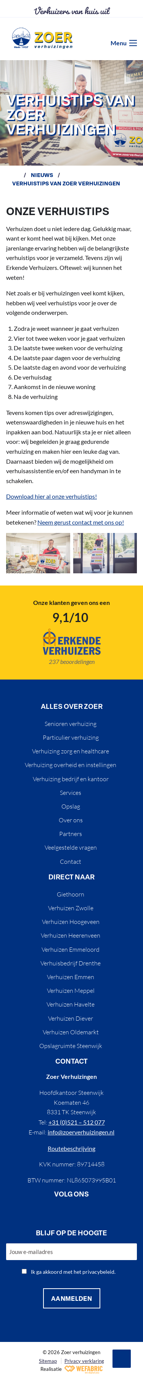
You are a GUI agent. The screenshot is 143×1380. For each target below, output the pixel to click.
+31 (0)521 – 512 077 (76, 1122)
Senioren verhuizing (70, 723)
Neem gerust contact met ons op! (80, 522)
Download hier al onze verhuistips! (51, 496)
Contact (70, 861)
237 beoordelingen (72, 661)
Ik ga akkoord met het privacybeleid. (73, 1271)
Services (70, 792)
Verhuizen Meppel (71, 990)
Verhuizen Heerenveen (70, 935)
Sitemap (48, 1361)
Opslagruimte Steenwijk (70, 1046)
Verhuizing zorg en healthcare (70, 751)
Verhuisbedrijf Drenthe (70, 963)
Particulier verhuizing (71, 737)
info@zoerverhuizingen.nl (81, 1132)
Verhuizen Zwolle (70, 908)
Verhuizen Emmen (70, 977)
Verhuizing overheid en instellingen (70, 765)
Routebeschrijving (71, 1148)
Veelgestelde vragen (71, 847)
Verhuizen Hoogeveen (71, 921)
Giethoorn (70, 894)
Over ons (71, 820)
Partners (70, 834)
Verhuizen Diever (70, 1018)
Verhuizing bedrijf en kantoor (71, 779)
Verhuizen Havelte (71, 1004)
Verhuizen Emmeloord (71, 949)
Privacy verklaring (84, 1361)
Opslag (70, 806)
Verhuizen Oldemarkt (71, 1032)
